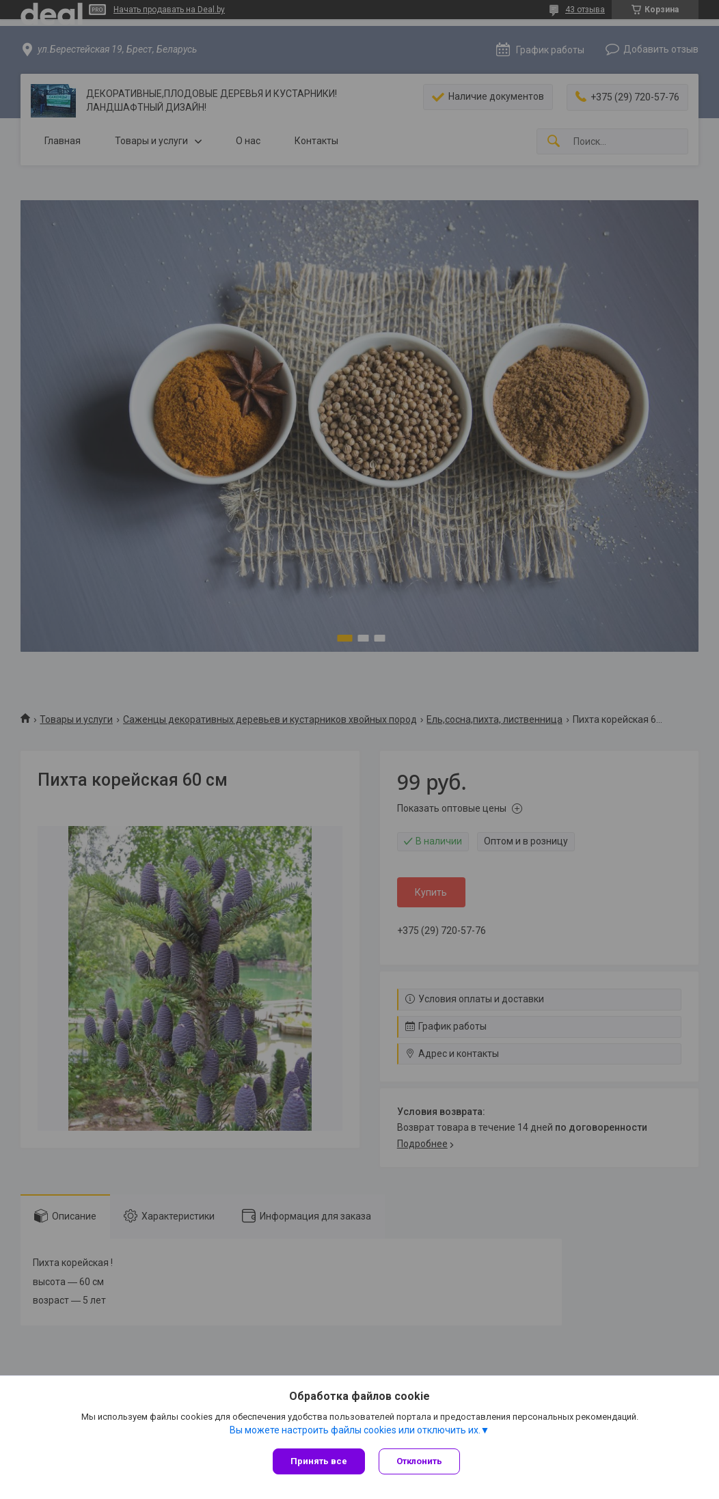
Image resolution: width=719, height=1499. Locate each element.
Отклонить (419, 1461)
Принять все (318, 1461)
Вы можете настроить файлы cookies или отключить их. (355, 1430)
